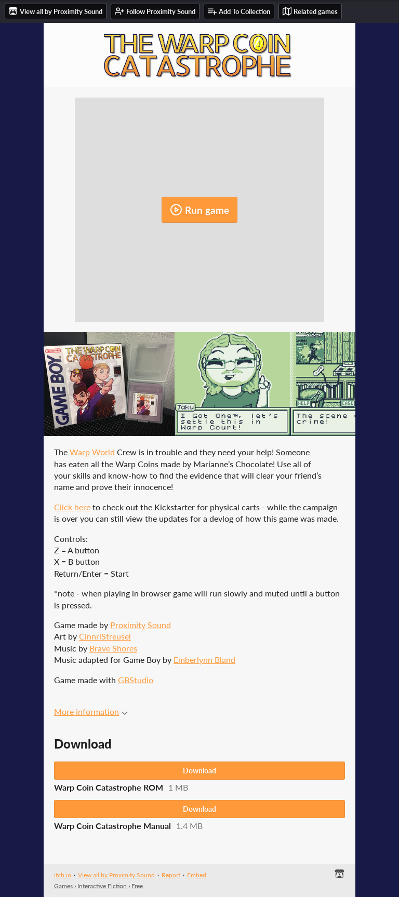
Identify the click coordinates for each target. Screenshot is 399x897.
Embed (196, 875)
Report (171, 875)
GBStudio (135, 680)
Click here (72, 507)
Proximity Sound (140, 625)
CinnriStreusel (105, 636)
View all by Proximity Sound (116, 875)
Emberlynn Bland (204, 659)
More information (91, 711)
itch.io (62, 875)
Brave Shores (113, 648)
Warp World (92, 452)
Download (199, 770)
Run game (199, 209)
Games (63, 886)
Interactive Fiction (102, 886)
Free (137, 886)
